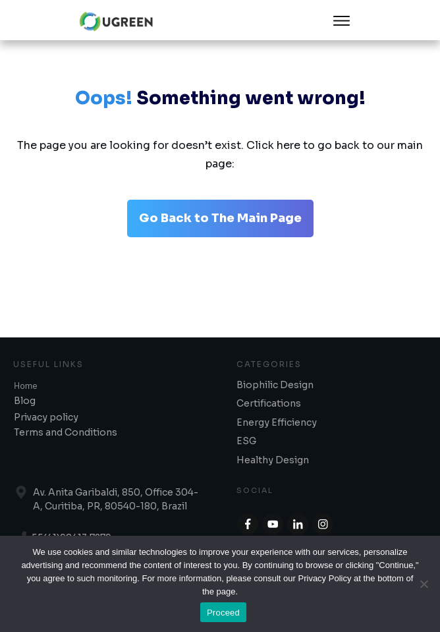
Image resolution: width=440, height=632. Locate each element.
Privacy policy (46, 417)
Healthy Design (272, 460)
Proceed (223, 613)
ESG (246, 441)
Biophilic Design (275, 385)
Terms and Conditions (65, 432)
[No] (423, 583)
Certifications (268, 403)
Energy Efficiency (276, 422)
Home (26, 385)
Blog (25, 401)
